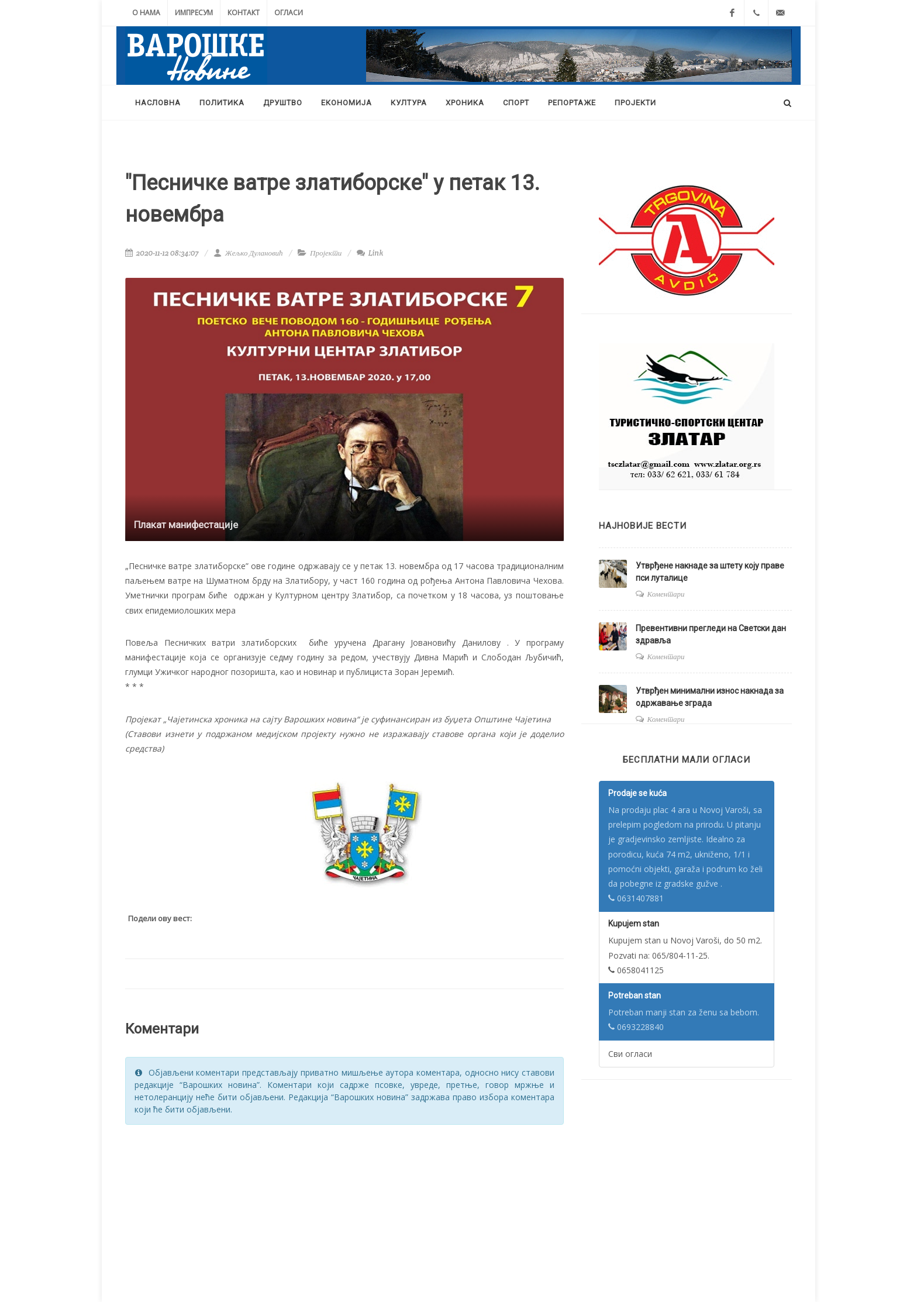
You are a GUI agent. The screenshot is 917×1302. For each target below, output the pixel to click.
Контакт (243, 13)
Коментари (666, 594)
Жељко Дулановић (247, 253)
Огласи (288, 13)
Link (370, 253)
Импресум (194, 13)
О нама (146, 13)
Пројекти (326, 253)
